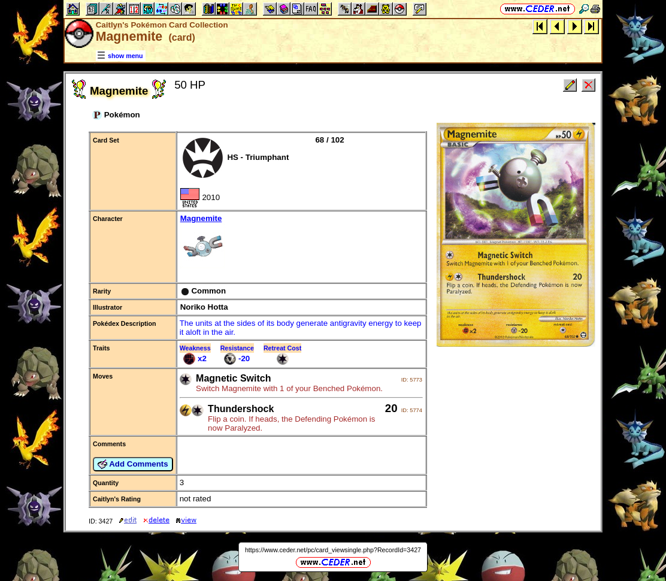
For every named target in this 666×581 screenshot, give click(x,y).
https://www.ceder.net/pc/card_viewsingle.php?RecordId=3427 (333, 549)
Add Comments (133, 464)
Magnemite (301, 242)
